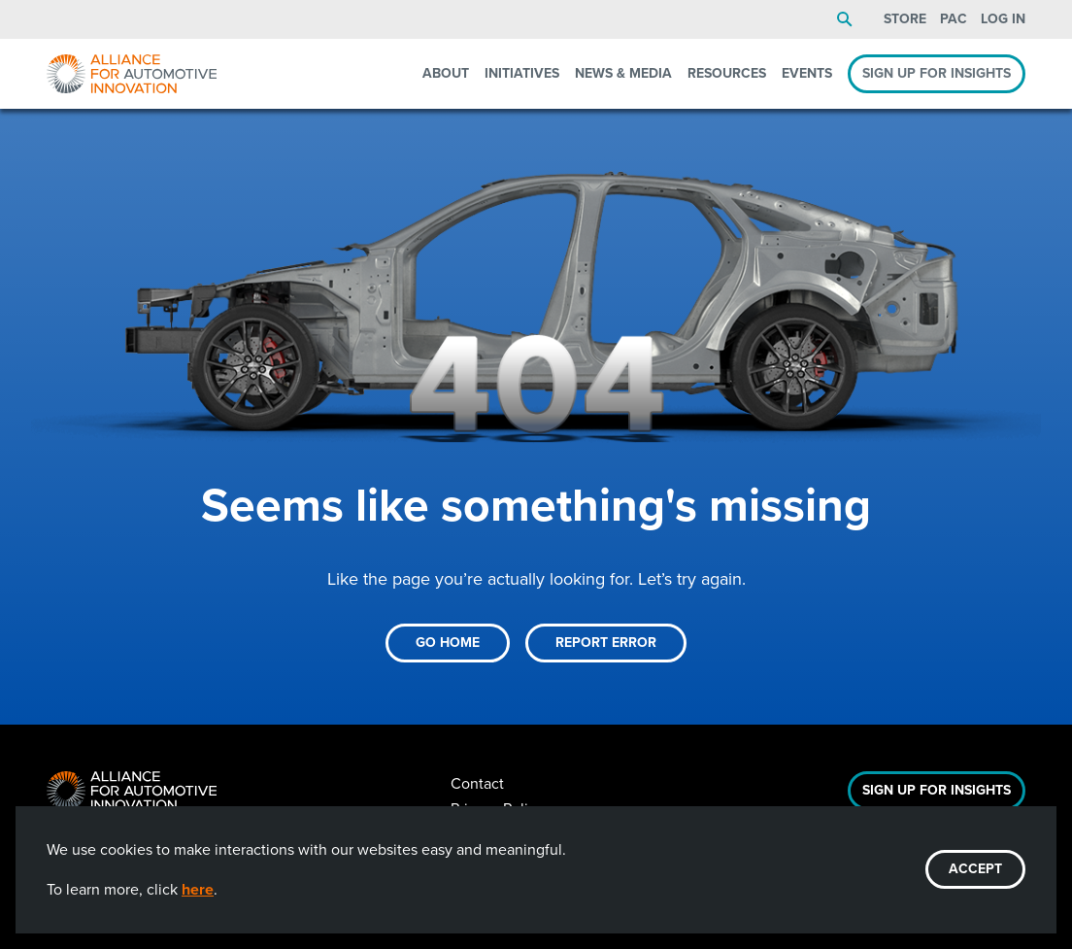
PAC (953, 19)
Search (844, 19)
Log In (1003, 19)
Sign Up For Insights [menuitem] (936, 73)
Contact (477, 783)
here (198, 889)
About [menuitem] (445, 73)
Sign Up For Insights (936, 790)
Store (905, 19)
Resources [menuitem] (726, 73)
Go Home (448, 642)
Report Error (605, 642)
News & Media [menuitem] (623, 73)
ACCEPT (975, 869)
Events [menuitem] (807, 73)
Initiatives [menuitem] (522, 73)
